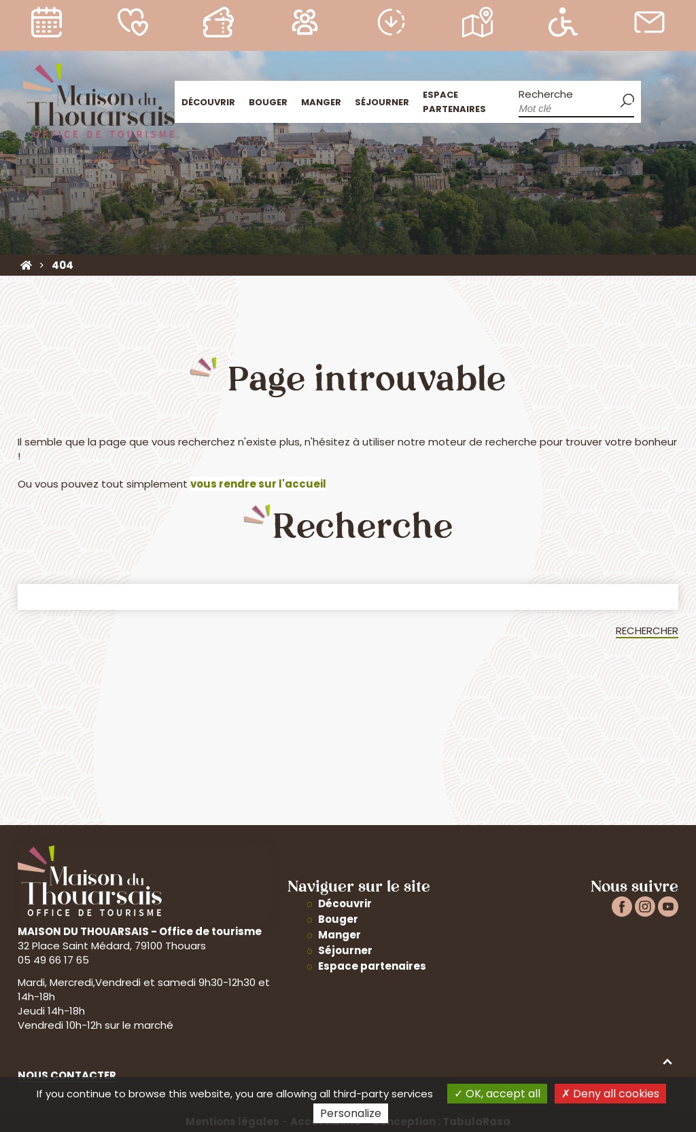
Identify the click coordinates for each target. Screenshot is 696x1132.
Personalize (350, 1113)
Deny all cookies (610, 1093)
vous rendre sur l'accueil (258, 484)
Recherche (546, 94)
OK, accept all (497, 1093)
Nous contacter (67, 1075)
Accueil (657, 100)
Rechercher (647, 630)
